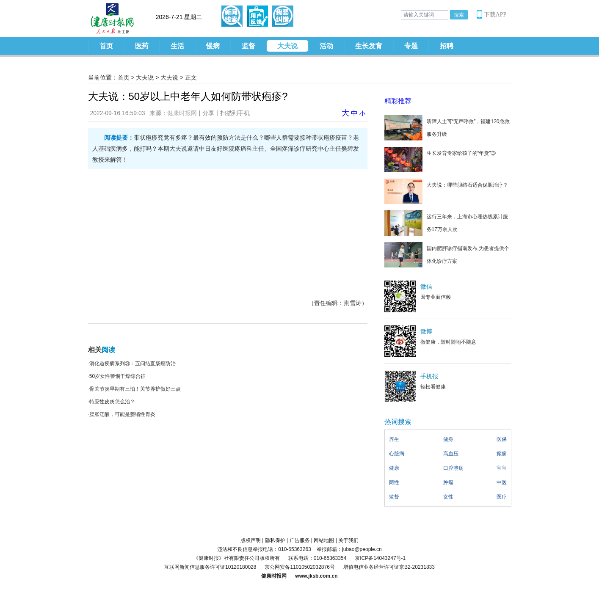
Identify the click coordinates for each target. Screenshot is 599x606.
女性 (448, 497)
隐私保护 (275, 540)
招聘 (446, 46)
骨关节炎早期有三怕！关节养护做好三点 (135, 389)
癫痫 (502, 454)
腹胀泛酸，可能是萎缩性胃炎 (122, 414)
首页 (106, 46)
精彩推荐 (397, 101)
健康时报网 (182, 113)
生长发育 (368, 46)
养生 (394, 439)
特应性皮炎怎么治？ (112, 402)
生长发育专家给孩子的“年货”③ (461, 153)
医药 (142, 46)
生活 (177, 46)
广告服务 (300, 540)
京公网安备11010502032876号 (299, 567)
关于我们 (348, 540)
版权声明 (250, 540)
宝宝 (502, 468)
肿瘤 (448, 482)
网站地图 (324, 540)
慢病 (213, 46)
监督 (248, 46)
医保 (502, 439)
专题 (411, 46)
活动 (326, 46)
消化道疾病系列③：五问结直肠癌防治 (132, 363)
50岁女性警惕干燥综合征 (117, 376)
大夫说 (287, 46)
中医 (502, 482)
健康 (394, 468)
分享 (208, 113)
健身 (448, 439)
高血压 (450, 454)
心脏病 (396, 454)
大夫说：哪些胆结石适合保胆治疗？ (467, 185)
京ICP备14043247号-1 (380, 558)
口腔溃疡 (453, 468)
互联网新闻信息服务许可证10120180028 (210, 567)
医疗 (502, 497)
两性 (394, 482)
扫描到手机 (235, 113)
